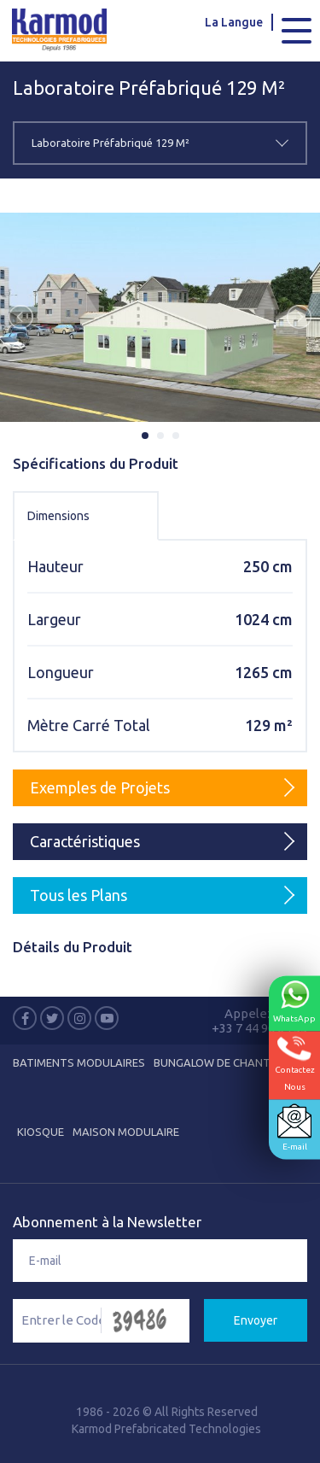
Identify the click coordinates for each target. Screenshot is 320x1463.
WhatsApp (294, 1001)
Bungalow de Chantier (220, 1062)
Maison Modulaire (126, 1132)
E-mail (294, 1127)
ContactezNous (295, 1063)
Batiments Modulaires (79, 1062)
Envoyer (255, 1320)
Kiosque (40, 1132)
